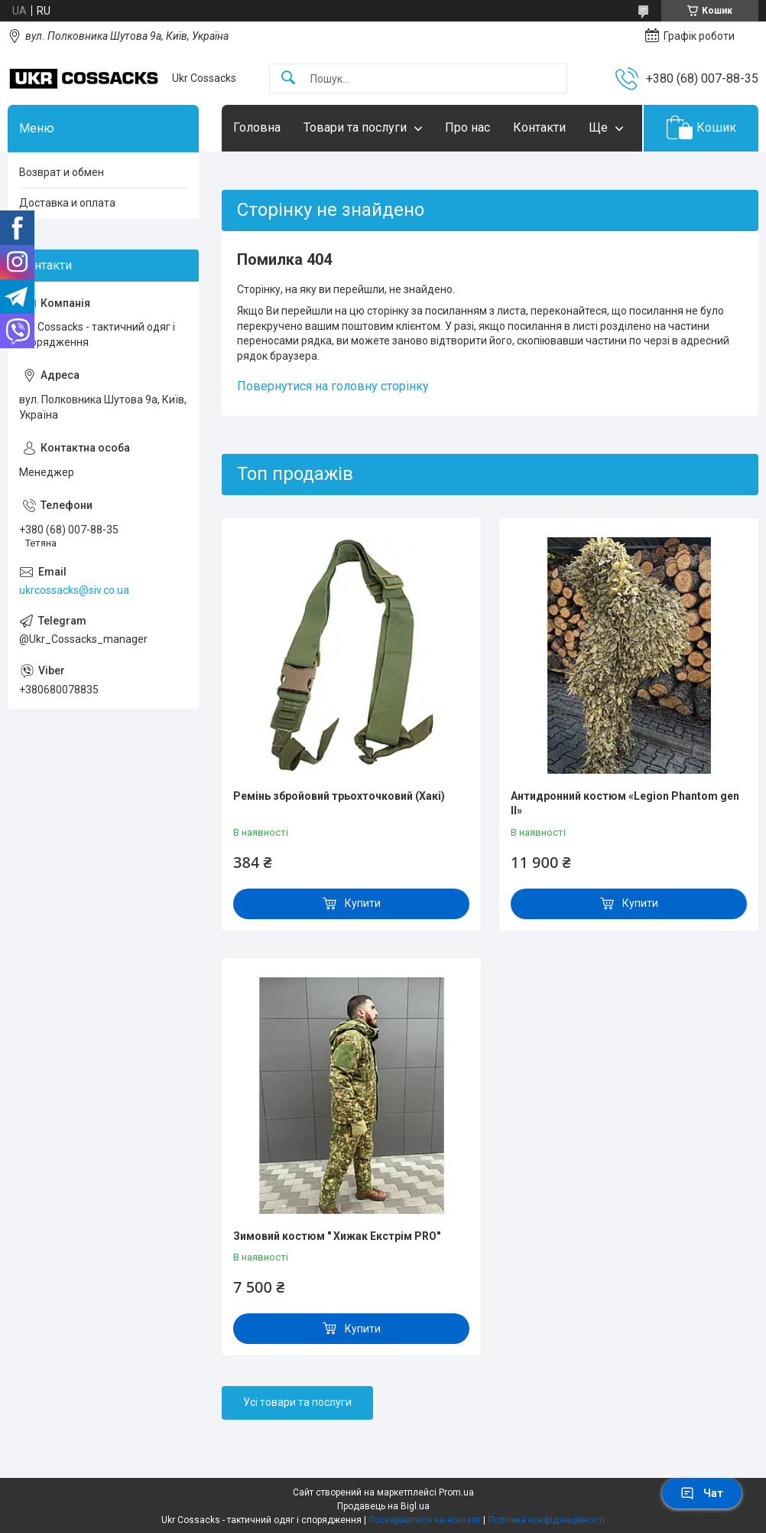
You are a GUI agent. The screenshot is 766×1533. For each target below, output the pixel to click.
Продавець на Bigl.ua (383, 1506)
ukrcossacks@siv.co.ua (74, 590)
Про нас (467, 127)
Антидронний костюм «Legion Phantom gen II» (625, 803)
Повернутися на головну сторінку (333, 386)
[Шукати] (288, 78)
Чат (701, 1493)
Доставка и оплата (67, 203)
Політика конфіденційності (546, 1520)
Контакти (539, 127)
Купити (363, 903)
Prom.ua (456, 1492)
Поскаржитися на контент (424, 1520)
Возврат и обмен (61, 172)
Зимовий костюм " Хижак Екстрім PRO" (336, 1236)
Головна (257, 127)
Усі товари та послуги (297, 1402)
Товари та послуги (355, 127)
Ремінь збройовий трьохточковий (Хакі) (339, 796)
